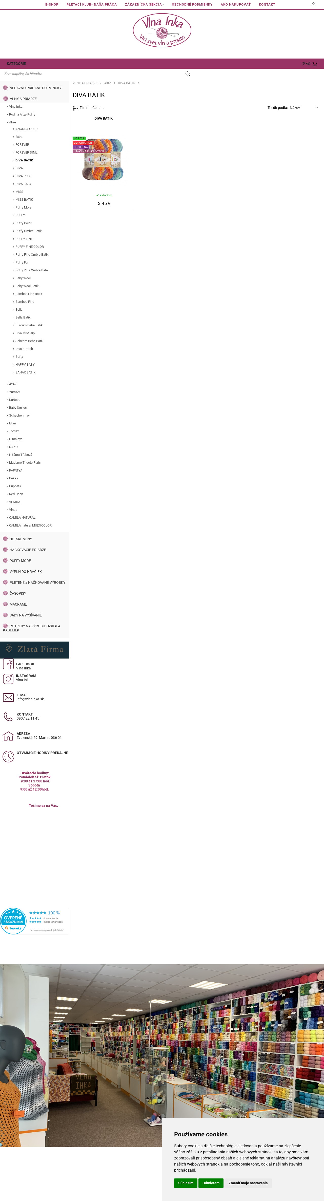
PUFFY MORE (20, 551)
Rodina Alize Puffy (22, 105)
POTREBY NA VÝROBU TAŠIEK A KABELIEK (31, 618)
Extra (19, 127)
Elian (12, 414)
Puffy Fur (22, 253)
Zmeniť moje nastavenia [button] (248, 1183)
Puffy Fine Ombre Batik (32, 245)
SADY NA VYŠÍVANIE (26, 606)
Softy (19, 347)
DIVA (19, 158)
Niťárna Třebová (20, 445)
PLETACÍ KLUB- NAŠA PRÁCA (92, 4)
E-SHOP (51, 4)
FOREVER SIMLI (26, 143)
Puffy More (23, 198)
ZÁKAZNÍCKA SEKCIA (143, 4)
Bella (19, 300)
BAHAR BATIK (25, 363)
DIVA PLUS (23, 166)
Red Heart (16, 484)
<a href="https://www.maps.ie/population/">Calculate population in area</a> (34, 842)
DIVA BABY (23, 174)
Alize (12, 113)
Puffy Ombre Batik (28, 221)
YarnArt (14, 382)
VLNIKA (14, 492)
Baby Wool (23, 268)
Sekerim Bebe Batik (29, 331)
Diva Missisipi (25, 323)
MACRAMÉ (18, 595)
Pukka (13, 469)
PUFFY (20, 206)
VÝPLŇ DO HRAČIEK (26, 562)
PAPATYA (15, 461)
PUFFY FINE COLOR (29, 237)
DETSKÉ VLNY (21, 529)
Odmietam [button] (210, 1183)
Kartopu (14, 390)
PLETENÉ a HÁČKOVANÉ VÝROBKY (37, 573)
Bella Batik (23, 308)
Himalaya (16, 429)
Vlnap (13, 500)
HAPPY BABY (25, 355)
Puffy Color (23, 213)
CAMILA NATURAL (22, 508)
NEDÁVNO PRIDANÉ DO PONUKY (36, 78)
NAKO (13, 437)
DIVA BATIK (24, 151)
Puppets (15, 476)
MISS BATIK (24, 190)
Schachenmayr (20, 406)
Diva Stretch (24, 339)
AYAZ (13, 374)
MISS (19, 182)
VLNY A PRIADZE (23, 89)
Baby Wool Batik (27, 276)
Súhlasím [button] (185, 1183)
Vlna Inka (16, 97)
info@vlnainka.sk (30, 689)
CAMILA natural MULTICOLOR (30, 516)
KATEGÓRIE (15, 64)
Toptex (14, 421)
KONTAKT (267, 4)
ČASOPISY (18, 584)
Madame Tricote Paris (25, 453)
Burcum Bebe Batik (29, 315)
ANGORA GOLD (26, 119)
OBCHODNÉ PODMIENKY (192, 4)
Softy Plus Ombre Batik (32, 260)
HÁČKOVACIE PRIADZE (28, 540)
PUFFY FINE (24, 229)
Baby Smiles (18, 398)
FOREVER (22, 135)
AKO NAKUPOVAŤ (236, 4)
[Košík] (291, 64)
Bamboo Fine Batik (28, 284)
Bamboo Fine (24, 292)
